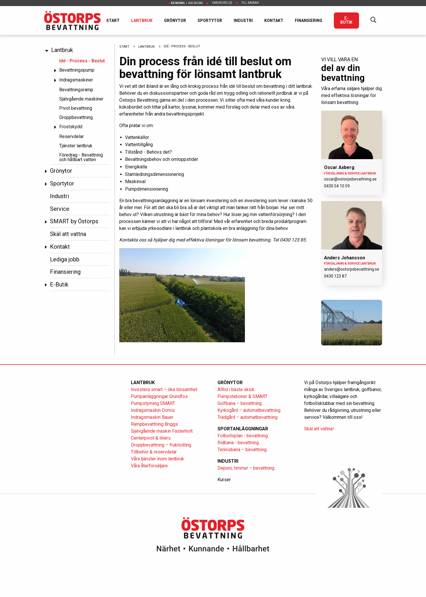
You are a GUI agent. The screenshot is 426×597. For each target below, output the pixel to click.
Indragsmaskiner (76, 80)
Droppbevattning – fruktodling (161, 445)
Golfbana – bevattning (239, 403)
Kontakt (273, 20)
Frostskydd (70, 126)
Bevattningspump (76, 70)
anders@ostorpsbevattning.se (351, 269)
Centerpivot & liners (151, 438)
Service (59, 208)
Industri (243, 20)
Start (113, 20)
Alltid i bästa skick (235, 389)
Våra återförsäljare (149, 465)
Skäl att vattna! (319, 429)
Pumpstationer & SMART (242, 396)
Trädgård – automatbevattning (247, 417)
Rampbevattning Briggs (155, 424)
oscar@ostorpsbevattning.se (350, 179)
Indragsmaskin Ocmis (153, 410)
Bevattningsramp (76, 89)
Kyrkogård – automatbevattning (248, 410)
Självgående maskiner (81, 99)
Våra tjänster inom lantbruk (157, 459)
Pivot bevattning (75, 108)
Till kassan (250, 2)
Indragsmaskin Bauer (152, 417)
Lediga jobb (64, 259)
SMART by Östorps (74, 221)
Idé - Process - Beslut (82, 61)
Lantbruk (141, 20)
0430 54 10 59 (337, 186)
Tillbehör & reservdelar (154, 452)
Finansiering (308, 20)
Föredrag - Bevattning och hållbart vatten (81, 157)
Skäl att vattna (68, 233)
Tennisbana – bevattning (242, 449)
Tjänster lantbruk (75, 145)
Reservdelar (71, 136)
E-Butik (346, 20)
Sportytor (210, 20)
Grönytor (175, 20)
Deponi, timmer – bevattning (245, 468)
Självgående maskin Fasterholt (162, 431)
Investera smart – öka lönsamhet (164, 389)
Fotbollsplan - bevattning (242, 435)
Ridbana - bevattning (238, 442)
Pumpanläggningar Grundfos (159, 396)
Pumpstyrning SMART (153, 403)
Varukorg (222, 2)
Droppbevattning (76, 117)
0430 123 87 (335, 276)
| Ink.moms (185, 3)
